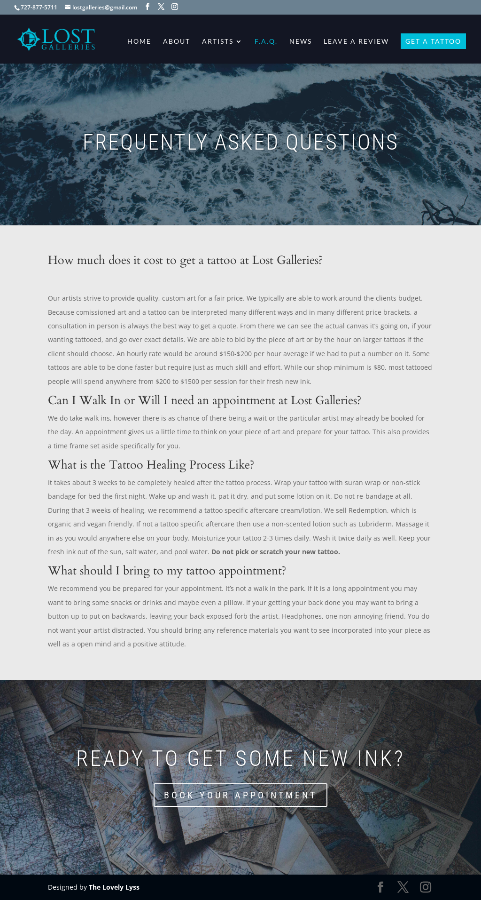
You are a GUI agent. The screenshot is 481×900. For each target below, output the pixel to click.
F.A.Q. (266, 41)
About (176, 41)
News (300, 41)
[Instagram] (174, 6)
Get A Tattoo (433, 41)
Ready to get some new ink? (240, 758)
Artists (217, 41)
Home (139, 41)
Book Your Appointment (240, 795)
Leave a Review (356, 41)
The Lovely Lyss (114, 887)
